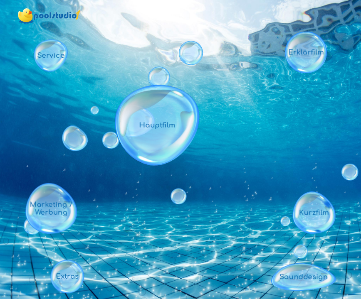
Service (50, 55)
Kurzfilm (314, 212)
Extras (67, 276)
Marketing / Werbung (51, 208)
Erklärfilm (306, 52)
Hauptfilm (157, 125)
